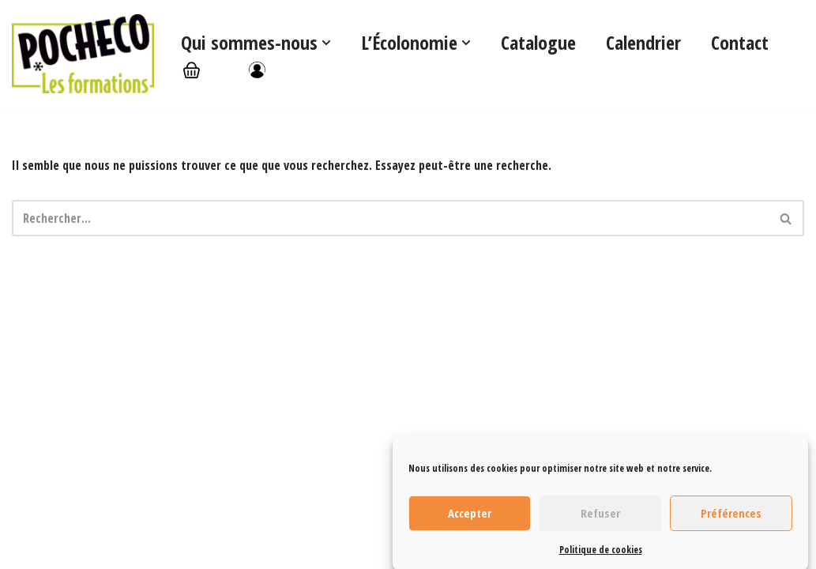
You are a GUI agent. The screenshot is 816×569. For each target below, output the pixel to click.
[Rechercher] (390, 218)
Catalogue (538, 42)
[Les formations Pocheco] (83, 53)
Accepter (469, 518)
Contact (740, 42)
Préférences (731, 518)
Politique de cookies (600, 554)
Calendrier (643, 42)
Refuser (600, 518)
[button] (326, 42)
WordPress (119, 548)
